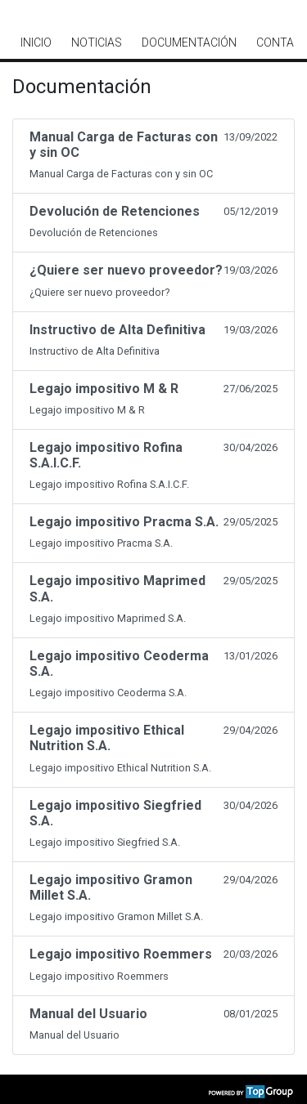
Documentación (189, 42)
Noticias (96, 42)
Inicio (36, 42)
